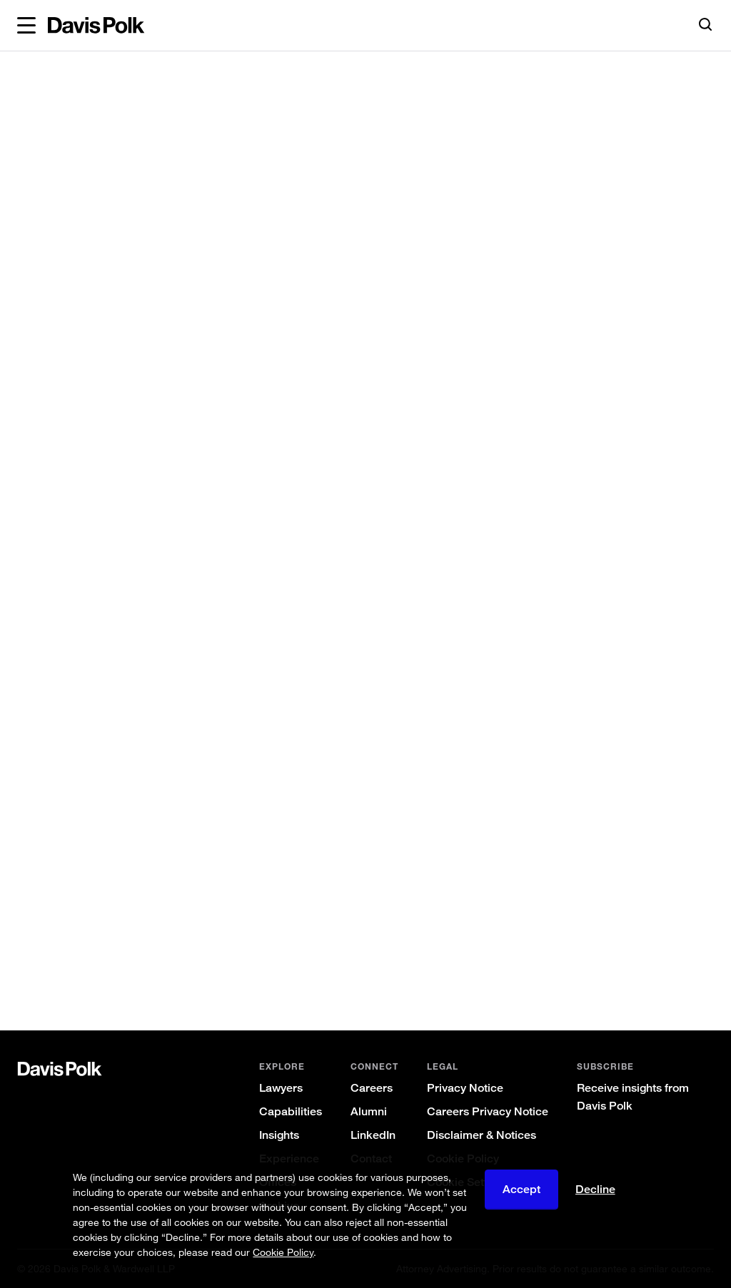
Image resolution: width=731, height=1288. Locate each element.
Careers (372, 1088)
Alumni (369, 1111)
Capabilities (290, 1111)
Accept (521, 1189)
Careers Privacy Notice (487, 1111)
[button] (26, 25)
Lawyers (281, 1088)
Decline (595, 1189)
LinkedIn (373, 1135)
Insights (279, 1135)
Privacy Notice (465, 1088)
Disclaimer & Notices (481, 1135)
